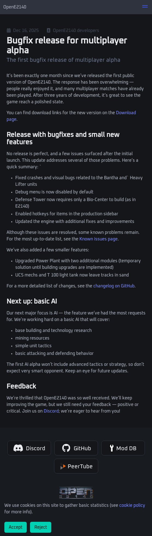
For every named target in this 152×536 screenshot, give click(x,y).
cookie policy (132, 505)
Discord (51, 411)
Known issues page (98, 239)
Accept (15, 527)
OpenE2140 (14, 7)
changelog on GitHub (114, 286)
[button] (144, 7)
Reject (40, 527)
